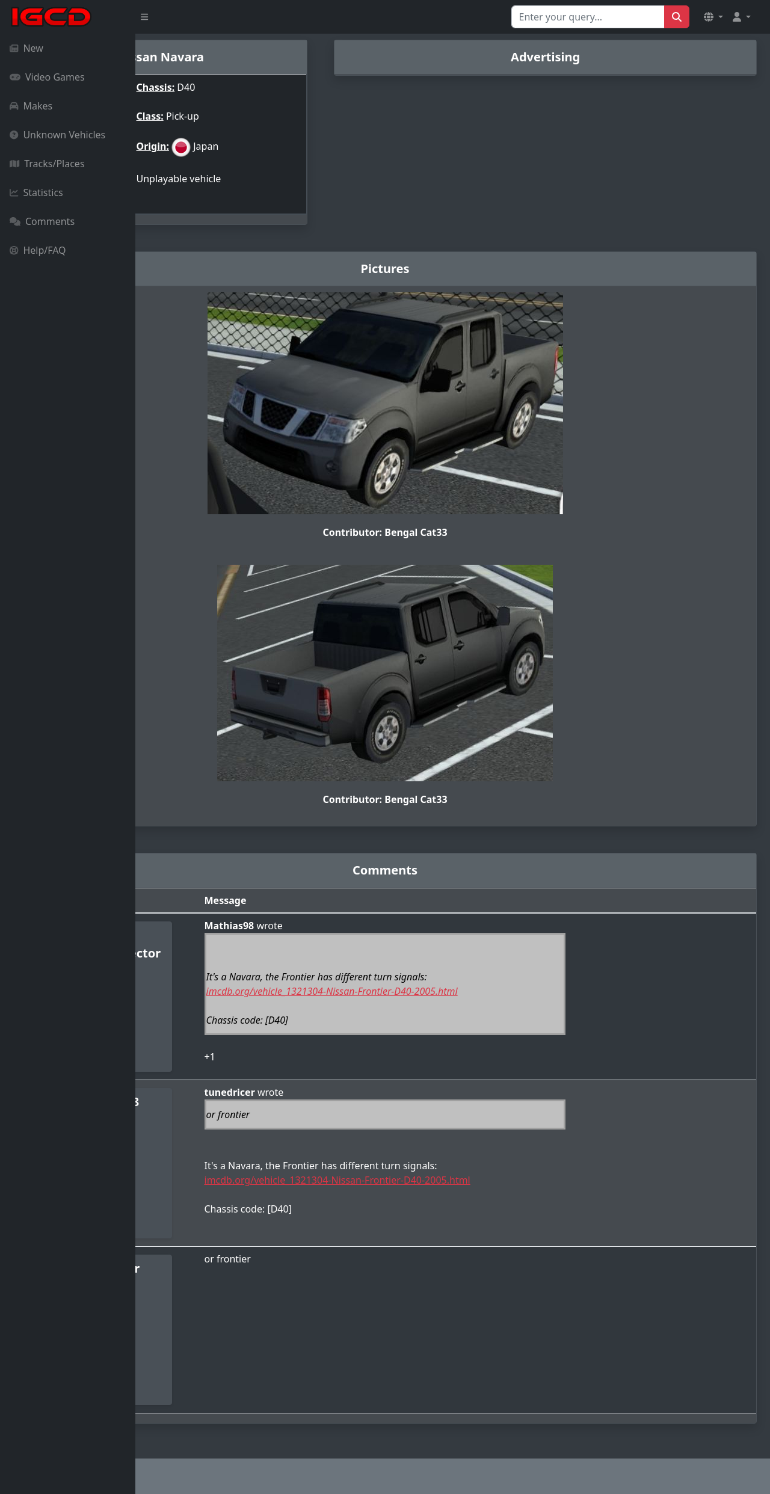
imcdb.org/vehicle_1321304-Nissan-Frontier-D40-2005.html (435, 985)
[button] (713, 17)
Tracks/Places (47, 163)
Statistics (36, 192)
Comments (42, 221)
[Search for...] (588, 16)
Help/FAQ (38, 250)
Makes (31, 105)
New (26, 48)
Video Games (47, 77)
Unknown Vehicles (57, 134)
